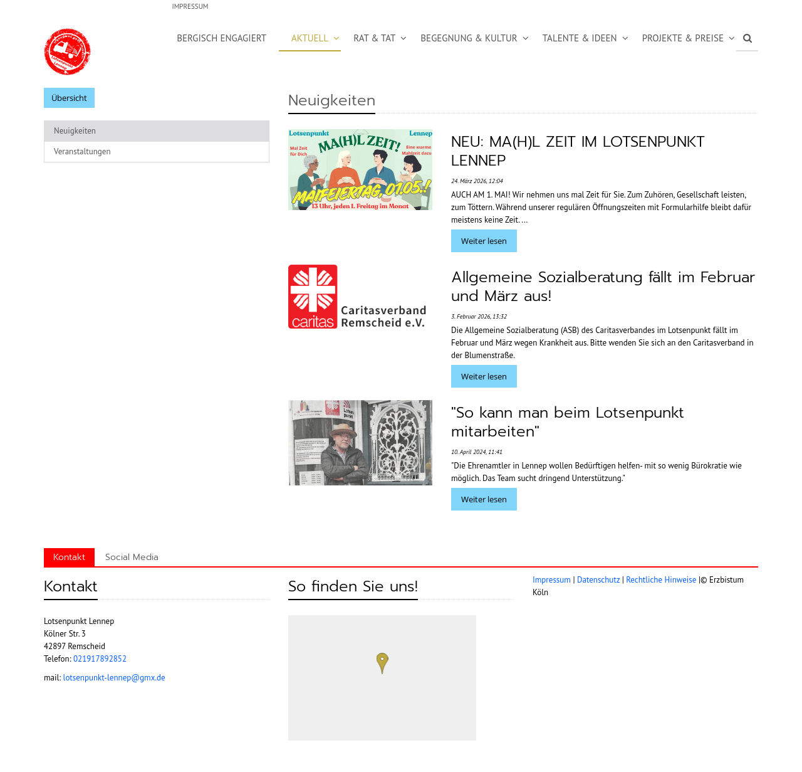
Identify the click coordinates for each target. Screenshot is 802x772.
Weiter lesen (484, 240)
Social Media (132, 557)
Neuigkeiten (75, 130)
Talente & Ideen (580, 38)
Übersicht (69, 97)
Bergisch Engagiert (221, 38)
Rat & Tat (374, 38)
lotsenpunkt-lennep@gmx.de (114, 677)
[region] (382, 678)
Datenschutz (598, 579)
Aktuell (309, 38)
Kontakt (69, 557)
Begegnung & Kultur (468, 38)
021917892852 (100, 658)
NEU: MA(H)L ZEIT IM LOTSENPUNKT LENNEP (578, 151)
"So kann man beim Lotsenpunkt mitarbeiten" (567, 422)
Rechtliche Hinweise (661, 579)
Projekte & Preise (683, 38)
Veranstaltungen (82, 151)
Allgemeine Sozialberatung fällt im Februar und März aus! (603, 286)
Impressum (190, 6)
